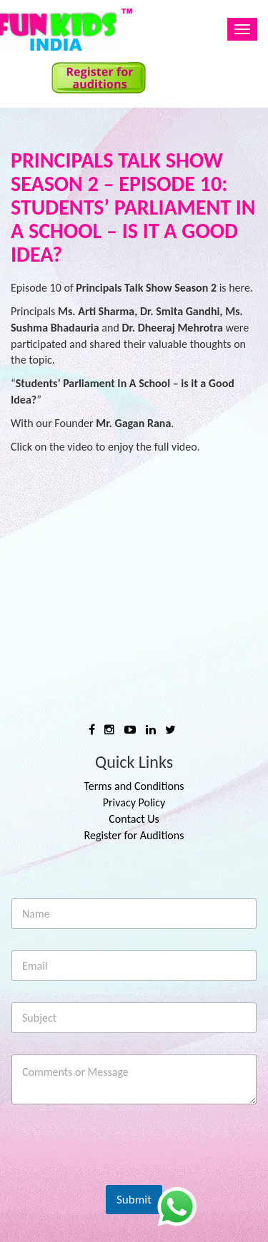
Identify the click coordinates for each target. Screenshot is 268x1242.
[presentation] (120, 1171)
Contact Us (134, 819)
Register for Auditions (134, 835)
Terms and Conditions (134, 786)
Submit (134, 1199)
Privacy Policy (134, 802)
